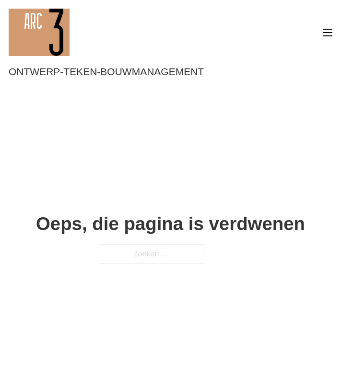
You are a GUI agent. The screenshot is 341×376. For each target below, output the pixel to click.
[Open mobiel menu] (327, 32)
